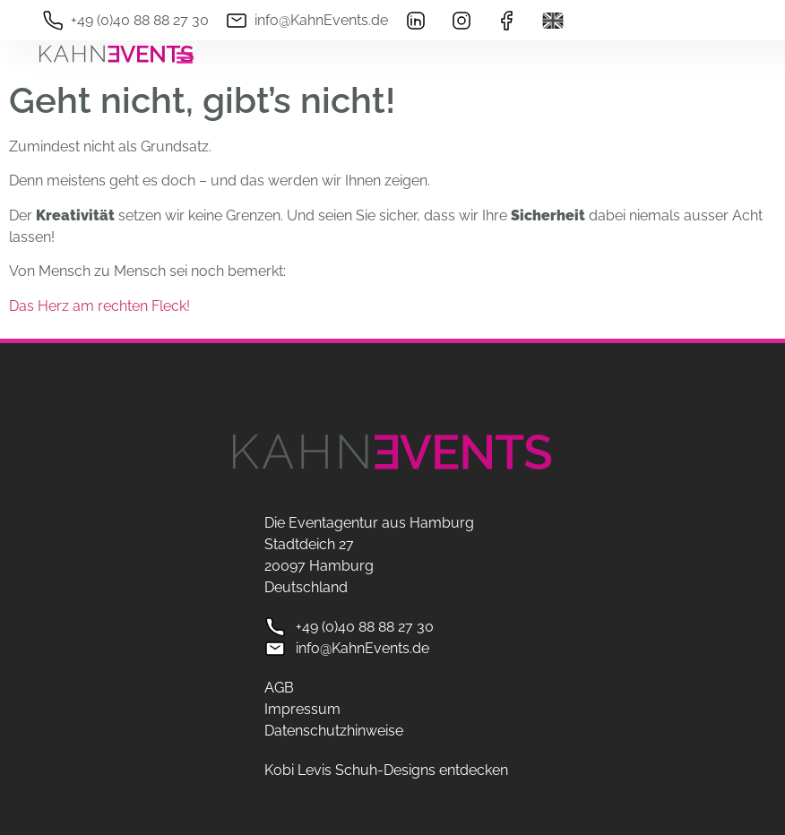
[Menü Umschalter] (185, 57)
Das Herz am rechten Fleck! (99, 305)
